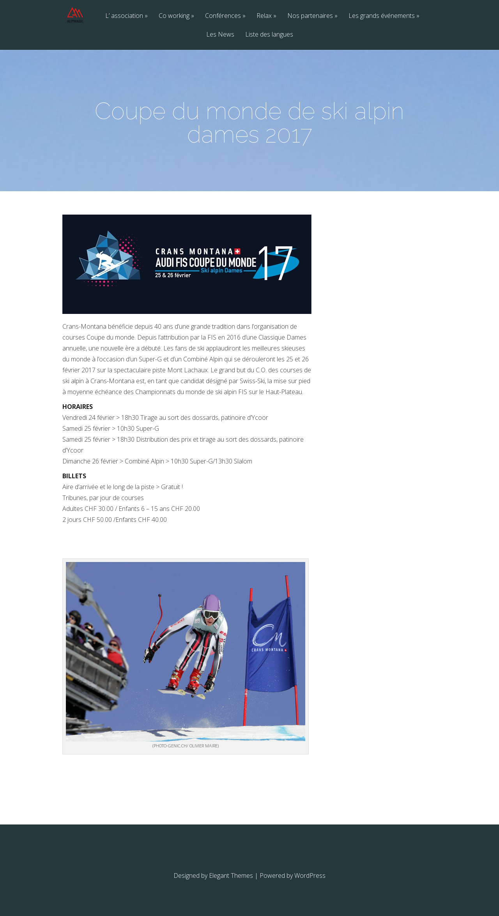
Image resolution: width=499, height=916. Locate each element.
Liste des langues (269, 35)
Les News (220, 35)
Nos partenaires (310, 16)
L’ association (124, 16)
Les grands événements (382, 16)
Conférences (223, 16)
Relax (264, 16)
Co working (174, 16)
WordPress (310, 875)
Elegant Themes (231, 875)
